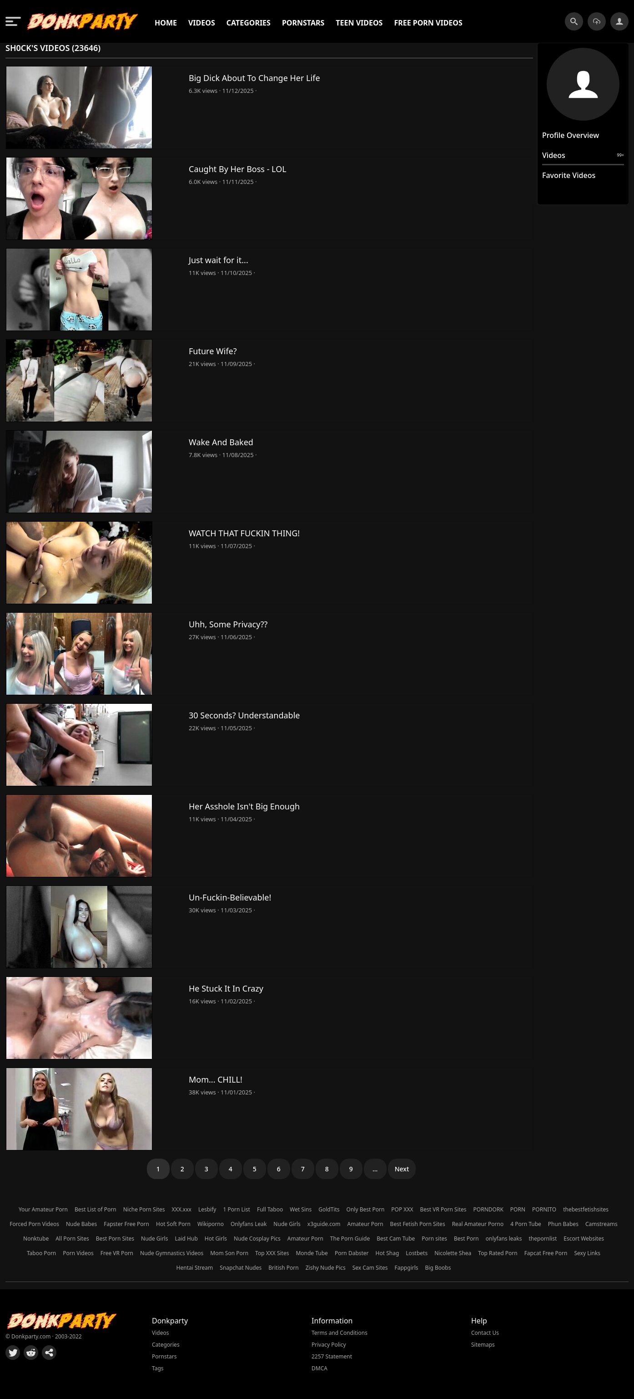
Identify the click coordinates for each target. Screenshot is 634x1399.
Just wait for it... (218, 259)
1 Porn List (236, 1209)
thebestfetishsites (586, 1209)
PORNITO (544, 1209)
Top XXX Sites (272, 1253)
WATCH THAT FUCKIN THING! (244, 533)
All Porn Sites (72, 1238)
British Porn (283, 1268)
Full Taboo (270, 1209)
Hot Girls (216, 1238)
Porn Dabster (352, 1253)
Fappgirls (406, 1268)
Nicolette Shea (452, 1253)
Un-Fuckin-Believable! (230, 897)
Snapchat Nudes (241, 1268)
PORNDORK (488, 1209)
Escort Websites (584, 1238)
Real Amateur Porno (478, 1224)
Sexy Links (587, 1253)
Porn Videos (78, 1253)
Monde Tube (311, 1253)
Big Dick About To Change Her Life (254, 77)
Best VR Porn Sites (443, 1209)
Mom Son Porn (229, 1253)
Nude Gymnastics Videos (171, 1253)
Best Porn (466, 1238)
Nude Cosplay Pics (257, 1238)
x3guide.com (324, 1224)
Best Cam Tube (396, 1238)
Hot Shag (387, 1253)
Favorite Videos (568, 175)
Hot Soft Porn (173, 1224)
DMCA (319, 1368)
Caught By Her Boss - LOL (238, 168)
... (374, 1169)
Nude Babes (81, 1224)
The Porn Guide (350, 1238)
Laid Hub (186, 1238)
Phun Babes (563, 1224)
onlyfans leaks (504, 1238)
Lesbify (207, 1209)
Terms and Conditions (339, 1333)
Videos (201, 23)
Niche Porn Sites (144, 1209)
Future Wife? (213, 351)
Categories (248, 23)
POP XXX (402, 1209)
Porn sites (434, 1238)
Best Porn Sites (115, 1238)
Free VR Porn (117, 1253)
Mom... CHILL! (215, 1079)
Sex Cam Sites (370, 1268)
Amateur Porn (365, 1224)
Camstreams (601, 1224)
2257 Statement (332, 1356)
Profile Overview (570, 135)
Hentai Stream (194, 1268)
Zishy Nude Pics (326, 1268)
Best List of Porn (95, 1209)
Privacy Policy (329, 1344)
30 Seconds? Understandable (244, 715)
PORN (517, 1209)
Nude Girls (286, 1224)
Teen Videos (359, 23)
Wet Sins (301, 1209)
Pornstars (303, 23)
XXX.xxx (181, 1209)
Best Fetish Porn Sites (417, 1224)
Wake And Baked (221, 442)
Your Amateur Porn (43, 1209)
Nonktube (36, 1238)
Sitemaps (483, 1344)
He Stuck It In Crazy (226, 988)
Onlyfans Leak (249, 1224)
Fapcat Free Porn (546, 1253)
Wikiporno (210, 1224)
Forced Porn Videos (34, 1224)
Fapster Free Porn (126, 1224)
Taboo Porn (41, 1253)
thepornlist (543, 1238)
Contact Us (485, 1333)
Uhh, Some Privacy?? (228, 624)
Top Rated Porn (497, 1253)
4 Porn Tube (525, 1224)
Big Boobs (438, 1268)
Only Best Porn (366, 1209)
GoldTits (328, 1209)
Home (166, 23)
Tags (158, 1368)
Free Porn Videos (428, 23)
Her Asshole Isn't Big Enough (244, 806)
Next (402, 1169)
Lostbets (417, 1253)
